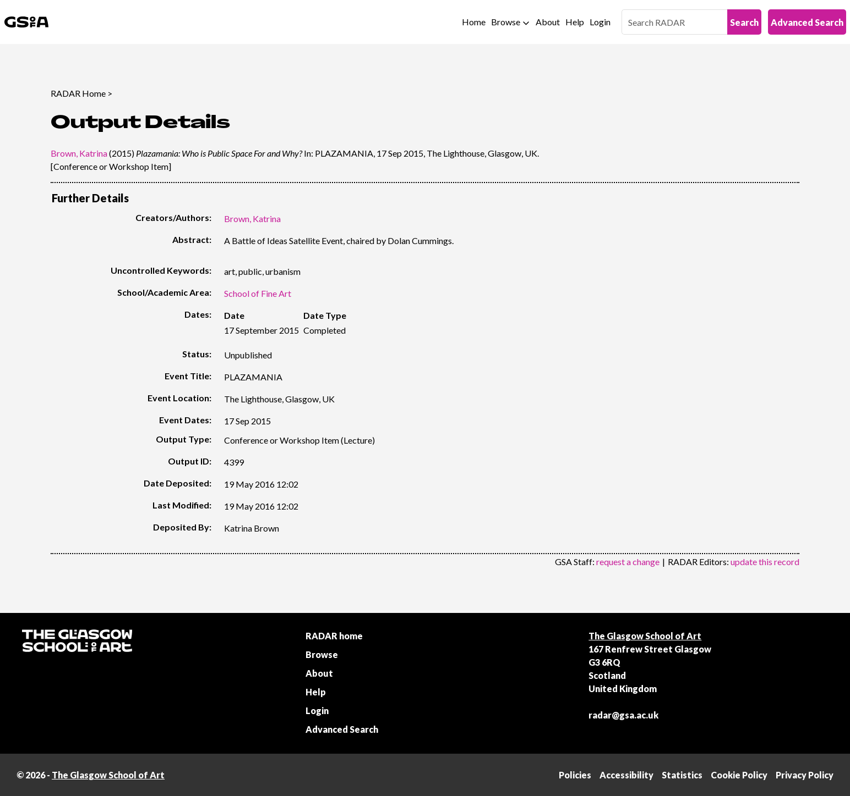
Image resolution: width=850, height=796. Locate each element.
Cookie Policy (739, 775)
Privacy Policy (804, 775)
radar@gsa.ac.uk (623, 715)
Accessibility (626, 775)
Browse (505, 21)
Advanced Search (807, 22)
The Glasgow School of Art (645, 636)
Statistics (682, 775)
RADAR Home (78, 93)
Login (600, 21)
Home (474, 21)
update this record (765, 561)
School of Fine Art (257, 293)
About (548, 21)
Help (574, 21)
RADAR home (334, 636)
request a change (628, 561)
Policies (575, 775)
